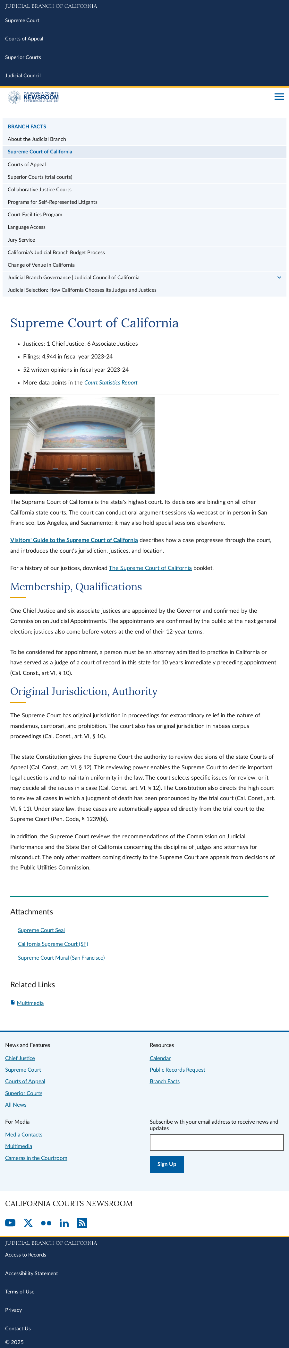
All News (15, 1105)
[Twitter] (28, 1223)
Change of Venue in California (41, 265)
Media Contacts (23, 1134)
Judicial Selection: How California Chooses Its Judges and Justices (82, 290)
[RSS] (82, 1223)
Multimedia (30, 1003)
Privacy (13, 1310)
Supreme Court (22, 20)
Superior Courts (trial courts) (40, 177)
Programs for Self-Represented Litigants (53, 202)
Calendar (160, 1058)
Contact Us (18, 1328)
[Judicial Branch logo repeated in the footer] (144, 1242)
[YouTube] (10, 1223)
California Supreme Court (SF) (53, 944)
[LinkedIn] (64, 1223)
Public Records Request (177, 1070)
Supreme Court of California (40, 151)
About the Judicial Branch (37, 139)
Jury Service (21, 240)
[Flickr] (46, 1223)
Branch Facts (27, 126)
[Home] (137, 97)
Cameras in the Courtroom (36, 1158)
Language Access (27, 227)
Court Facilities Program (35, 214)
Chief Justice (20, 1058)
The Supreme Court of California (150, 568)
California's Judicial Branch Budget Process (56, 252)
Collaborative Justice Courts (40, 189)
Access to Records (25, 1254)
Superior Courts (23, 57)
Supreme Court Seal (41, 930)
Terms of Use (19, 1291)
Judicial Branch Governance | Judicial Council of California (74, 277)
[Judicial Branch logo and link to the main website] (144, 6)
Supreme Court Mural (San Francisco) (61, 958)
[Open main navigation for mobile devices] (279, 97)
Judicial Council (23, 75)
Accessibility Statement (31, 1273)
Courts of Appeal (24, 38)
